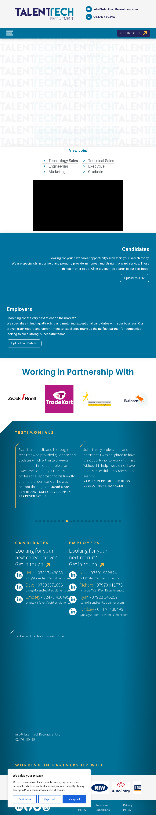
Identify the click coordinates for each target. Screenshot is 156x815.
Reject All (49, 799)
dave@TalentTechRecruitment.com (48, 590)
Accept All (74, 799)
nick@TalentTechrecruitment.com (101, 578)
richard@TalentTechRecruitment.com (103, 590)
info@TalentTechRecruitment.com (112, 9)
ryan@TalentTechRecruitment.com (102, 602)
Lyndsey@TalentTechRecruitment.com (50, 602)
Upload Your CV (134, 278)
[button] (36, 521)
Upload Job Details (24, 343)
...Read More (59, 486)
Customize (25, 799)
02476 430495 (25, 739)
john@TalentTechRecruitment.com (48, 578)
